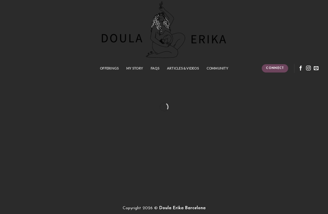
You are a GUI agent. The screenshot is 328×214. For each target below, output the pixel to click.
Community (217, 68)
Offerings (109, 68)
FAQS (155, 68)
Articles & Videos (183, 68)
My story (134, 68)
